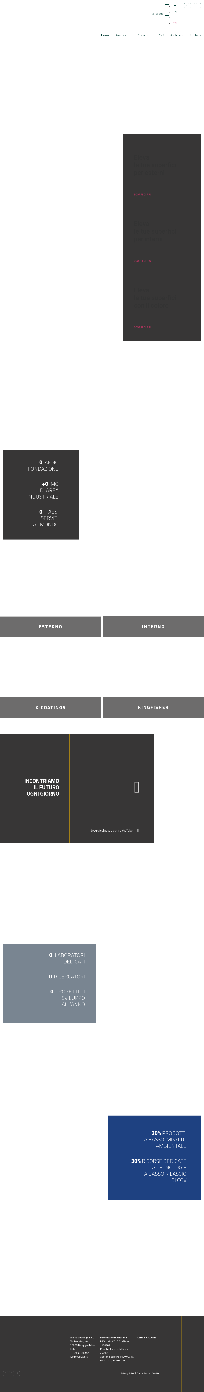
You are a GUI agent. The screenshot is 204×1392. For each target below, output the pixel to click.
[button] (137, 787)
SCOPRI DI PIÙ (142, 194)
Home (105, 35)
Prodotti (144, 35)
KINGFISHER (153, 707)
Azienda (123, 35)
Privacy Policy (127, 1373)
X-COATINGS (51, 707)
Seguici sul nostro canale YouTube (111, 830)
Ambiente (177, 35)
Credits (155, 1373)
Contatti (195, 35)
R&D (161, 35)
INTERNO (153, 626)
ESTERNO (50, 627)
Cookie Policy (143, 1373)
